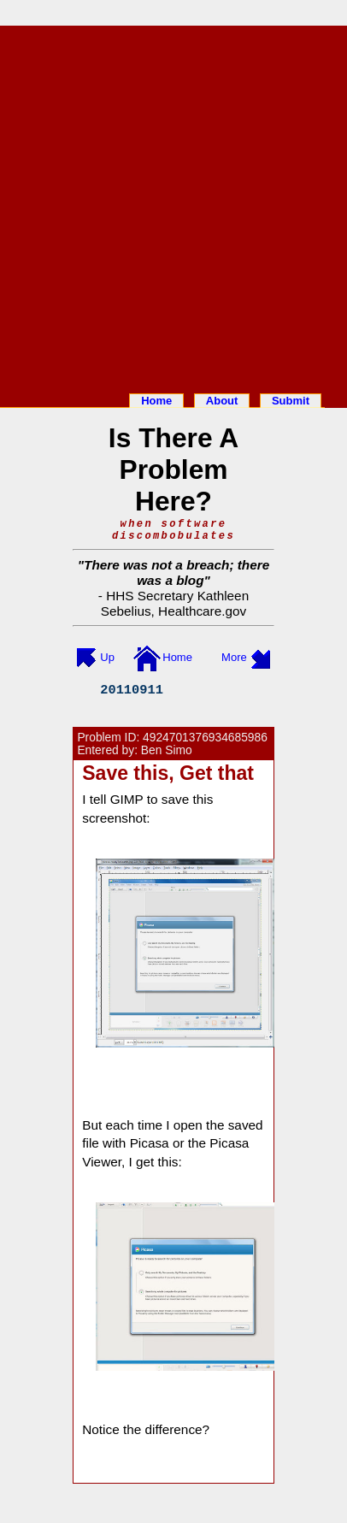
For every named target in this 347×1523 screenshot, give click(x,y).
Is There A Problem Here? (173, 469)
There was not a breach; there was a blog (176, 572)
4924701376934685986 (205, 737)
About (222, 400)
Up (107, 657)
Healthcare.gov (202, 611)
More (234, 657)
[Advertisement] (173, 206)
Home (156, 400)
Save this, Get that (168, 773)
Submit (290, 400)
